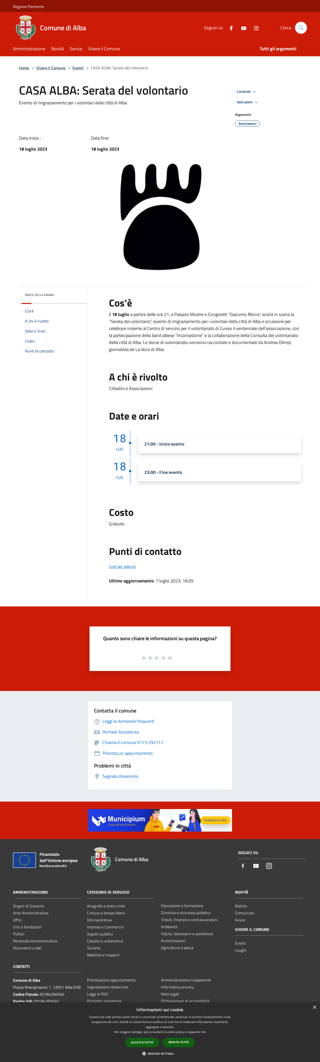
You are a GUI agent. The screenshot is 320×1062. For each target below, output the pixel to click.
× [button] (314, 1007)
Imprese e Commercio (105, 927)
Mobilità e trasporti (103, 955)
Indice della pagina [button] (39, 294)
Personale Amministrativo (35, 941)
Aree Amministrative (30, 913)
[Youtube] (242, 27)
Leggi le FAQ (97, 994)
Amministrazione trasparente (186, 980)
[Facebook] (229, 27)
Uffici (17, 920)
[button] (160, 1053)
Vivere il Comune (51, 68)
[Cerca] (301, 28)
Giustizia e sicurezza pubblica (185, 913)
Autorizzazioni (173, 941)
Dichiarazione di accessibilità (185, 1001)
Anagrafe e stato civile (106, 906)
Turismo (93, 948)
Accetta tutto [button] (142, 1042)
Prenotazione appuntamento (111, 980)
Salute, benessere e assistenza (187, 934)
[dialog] (160, 1032)
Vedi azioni (248, 102)
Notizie (241, 906)
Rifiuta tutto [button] (178, 1042)
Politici (18, 934)
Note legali (170, 994)
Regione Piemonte (28, 7)
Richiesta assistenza (104, 1001)
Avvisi (240, 920)
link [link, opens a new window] (203, 1031)
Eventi (78, 68)
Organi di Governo (28, 906)
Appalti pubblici (100, 934)
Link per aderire (122, 566)
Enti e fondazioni (27, 927)
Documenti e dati (27, 948)
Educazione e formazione (182, 906)
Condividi (247, 92)
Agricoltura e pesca (177, 948)
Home (24, 68)
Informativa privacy (177, 987)
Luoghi (240, 950)
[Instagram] (254, 27)
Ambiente (169, 927)
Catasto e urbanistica (105, 941)
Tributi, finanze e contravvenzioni (189, 920)
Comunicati (244, 913)
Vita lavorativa (99, 920)
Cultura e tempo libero (106, 913)
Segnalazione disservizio (107, 987)
